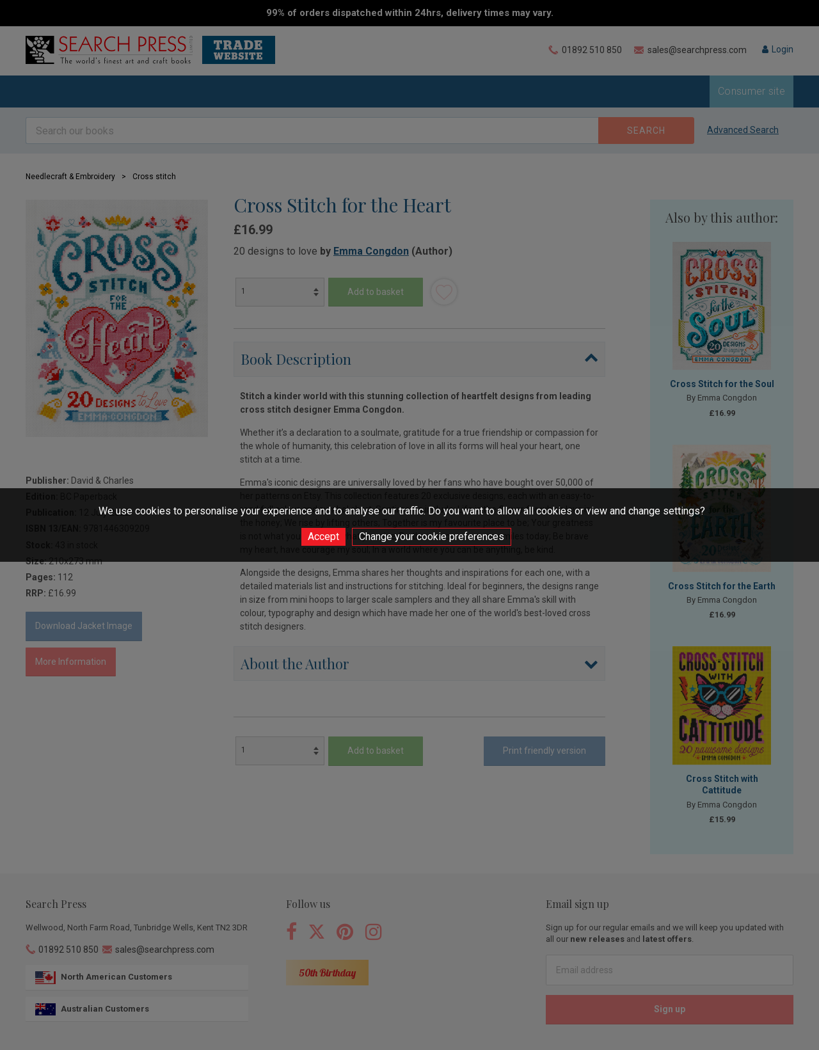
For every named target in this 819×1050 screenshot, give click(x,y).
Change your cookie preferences (431, 536)
